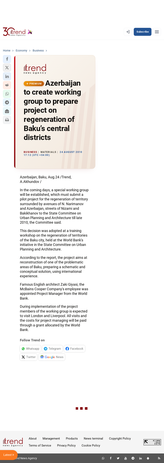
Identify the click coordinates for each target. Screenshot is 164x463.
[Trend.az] (17, 31)
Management (51, 438)
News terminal (93, 438)
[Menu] (157, 32)
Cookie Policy (91, 445)
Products (72, 438)
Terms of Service (40, 445)
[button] (7, 59)
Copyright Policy (120, 438)
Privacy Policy (66, 445)
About (33, 438)
